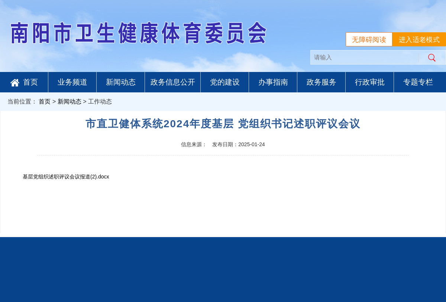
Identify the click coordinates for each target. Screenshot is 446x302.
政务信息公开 (173, 82)
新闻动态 (121, 82)
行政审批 (370, 82)
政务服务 (321, 82)
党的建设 (225, 82)
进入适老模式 (419, 39)
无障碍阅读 (369, 39)
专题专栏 (418, 82)
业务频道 (72, 82)
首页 (24, 82)
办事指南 (273, 82)
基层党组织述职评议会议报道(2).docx (66, 177)
